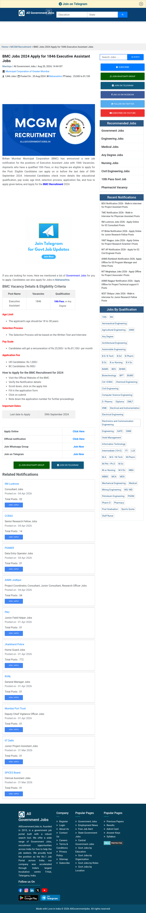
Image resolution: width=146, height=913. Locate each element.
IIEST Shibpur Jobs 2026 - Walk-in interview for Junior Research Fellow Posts (119, 297)
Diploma (120, 401)
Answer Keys (113, 832)
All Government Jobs (33, 13)
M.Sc (120, 463)
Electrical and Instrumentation (125, 408)
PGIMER (9, 547)
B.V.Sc (129, 362)
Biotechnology (109, 375)
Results (111, 825)
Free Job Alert (85, 829)
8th (111, 317)
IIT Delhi (9, 740)
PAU (7, 612)
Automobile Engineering (113, 349)
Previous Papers (115, 821)
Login (62, 825)
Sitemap (63, 859)
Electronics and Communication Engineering (117, 423)
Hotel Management (111, 437)
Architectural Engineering (114, 343)
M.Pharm (130, 457)
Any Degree (107, 336)
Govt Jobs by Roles (88, 863)
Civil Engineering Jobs (115, 171)
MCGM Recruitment (20, 46)
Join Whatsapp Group (31, 465)
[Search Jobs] (123, 15)
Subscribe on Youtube (123, 113)
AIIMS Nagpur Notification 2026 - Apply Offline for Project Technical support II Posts (120, 284)
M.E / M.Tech (116, 457)
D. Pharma (107, 401)
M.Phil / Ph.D (108, 463)
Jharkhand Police (14, 644)
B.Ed (119, 356)
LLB (133, 450)
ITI (126, 450)
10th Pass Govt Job (113, 179)
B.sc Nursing (116, 362)
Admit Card (113, 829)
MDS (122, 476)
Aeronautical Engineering (114, 323)
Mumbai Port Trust (15, 708)
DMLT (130, 401)
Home (5, 46)
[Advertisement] (73, 33)
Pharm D (106, 502)
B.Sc (104, 362)
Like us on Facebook (122, 94)
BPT (122, 375)
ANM (131, 330)
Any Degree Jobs (112, 155)
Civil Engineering (110, 388)
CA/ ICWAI (107, 382)
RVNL (8, 676)
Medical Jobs (110, 146)
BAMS (105, 369)
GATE (119, 431)
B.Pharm (129, 356)
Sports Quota (128, 509)
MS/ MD (128, 489)
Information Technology (113, 444)
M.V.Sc (122, 470)
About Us (64, 829)
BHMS (122, 369)
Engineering (108, 431)
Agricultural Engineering (113, 330)
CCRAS (9, 515)
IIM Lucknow (12, 483)
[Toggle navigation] (49, 12)
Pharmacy (119, 502)
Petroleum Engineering (113, 496)
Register (63, 821)
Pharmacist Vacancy (114, 187)
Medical (133, 483)
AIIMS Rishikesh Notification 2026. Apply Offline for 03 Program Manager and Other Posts (121, 262)
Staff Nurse (107, 516)
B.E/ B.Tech (107, 356)
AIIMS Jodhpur (13, 580)
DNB (104, 408)
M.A (104, 457)
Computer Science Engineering (117, 395)
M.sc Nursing (108, 470)
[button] (141, 4)
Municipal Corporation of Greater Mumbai (27, 71)
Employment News (88, 825)
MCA (114, 476)
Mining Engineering (111, 489)
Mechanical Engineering (114, 483)
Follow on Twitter (122, 104)
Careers (63, 840)
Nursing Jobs (109, 163)
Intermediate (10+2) (112, 450)
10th (104, 317)
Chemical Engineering (126, 382)
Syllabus (111, 836)
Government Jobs (76, 275)
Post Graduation (110, 509)
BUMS (130, 375)
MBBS (105, 476)
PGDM (131, 496)
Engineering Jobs (112, 138)
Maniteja (7, 66)
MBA (131, 470)
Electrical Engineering (112, 414)
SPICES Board (12, 772)
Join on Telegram (73, 4)
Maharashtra (55, 76)
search (135, 57)
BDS (114, 369)
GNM (128, 431)
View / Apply (14, 505)
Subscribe (122, 67)
